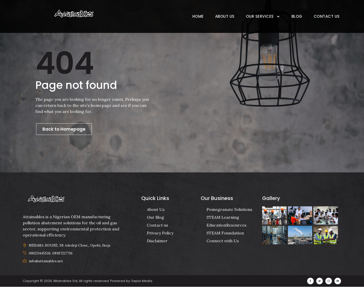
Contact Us (327, 16)
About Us (225, 16)
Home (198, 16)
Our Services (263, 16)
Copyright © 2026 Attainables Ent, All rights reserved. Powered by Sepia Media (87, 295)
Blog (296, 16)
